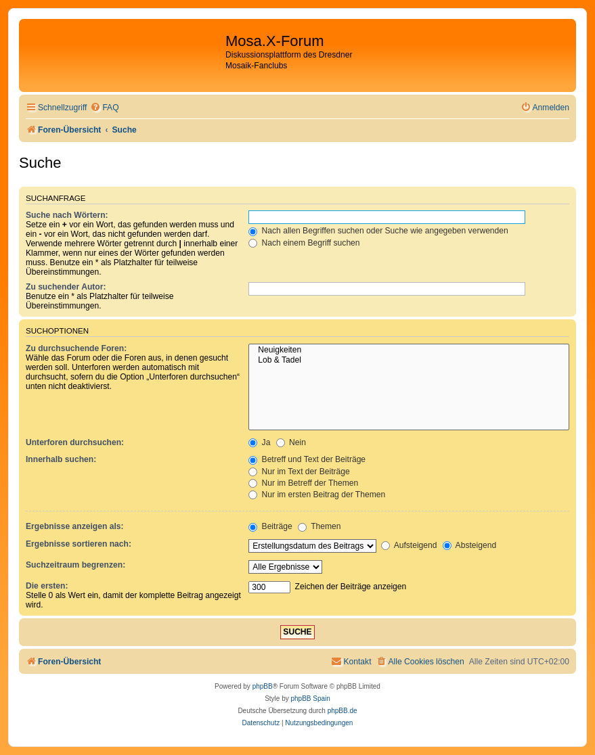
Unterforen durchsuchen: (75, 442)
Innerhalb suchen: (61, 459)
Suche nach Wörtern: (67, 215)
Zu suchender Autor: (66, 287)
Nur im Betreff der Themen (303, 483)
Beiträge (270, 526)
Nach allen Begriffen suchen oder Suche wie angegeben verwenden (378, 230)
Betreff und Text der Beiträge (307, 459)
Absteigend (469, 545)
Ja (259, 442)
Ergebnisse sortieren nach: (78, 544)
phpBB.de (342, 710)
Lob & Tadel (409, 360)
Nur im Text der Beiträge (299, 471)
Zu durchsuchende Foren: (76, 348)
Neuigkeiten (409, 350)
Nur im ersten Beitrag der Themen (316, 494)
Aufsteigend (409, 545)
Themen (319, 526)
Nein (291, 442)
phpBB (262, 686)
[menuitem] (104, 108)
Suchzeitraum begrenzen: (75, 565)
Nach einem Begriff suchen (303, 243)
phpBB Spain (310, 698)
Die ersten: (47, 586)
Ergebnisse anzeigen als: (75, 526)
